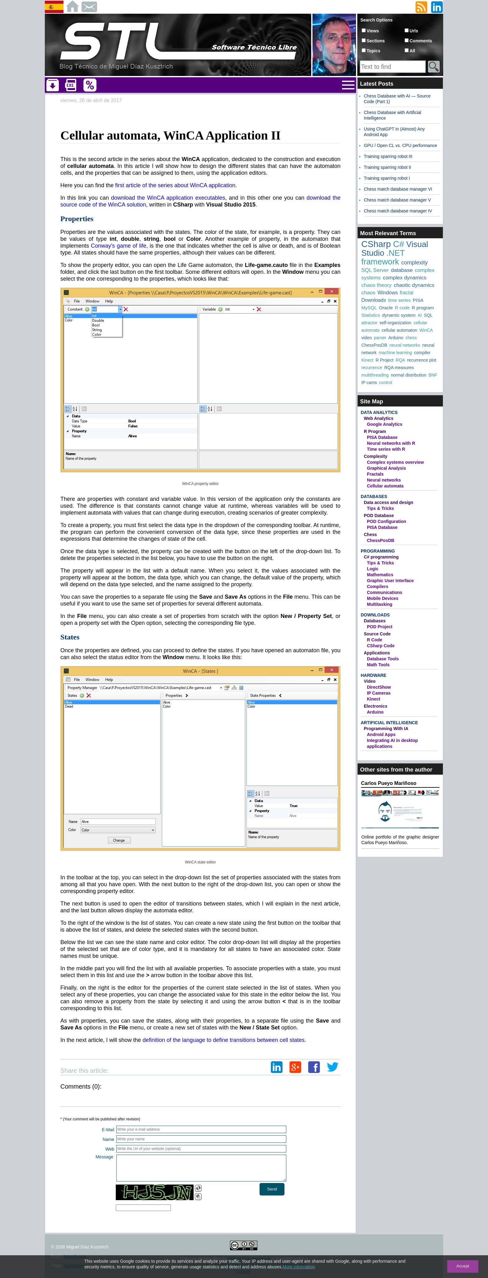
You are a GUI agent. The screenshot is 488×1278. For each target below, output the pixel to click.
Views (373, 30)
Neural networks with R (391, 443)
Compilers (377, 586)
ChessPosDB (374, 345)
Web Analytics (378, 418)
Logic (372, 568)
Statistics (370, 315)
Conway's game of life (118, 246)
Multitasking (379, 604)
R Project (385, 360)
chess (411, 337)
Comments (421, 40)
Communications (384, 592)
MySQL (369, 307)
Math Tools (378, 664)
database (402, 270)
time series (399, 300)
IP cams (369, 382)
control (385, 382)
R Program (375, 431)
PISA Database (382, 437)
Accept (462, 1266)
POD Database (379, 515)
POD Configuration (386, 521)
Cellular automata (385, 485)
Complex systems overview (395, 462)
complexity (414, 262)
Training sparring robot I (387, 178)
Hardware (373, 675)
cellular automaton (399, 330)
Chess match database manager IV (398, 210)
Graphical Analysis (386, 468)
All (412, 50)
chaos (368, 293)
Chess (370, 534)
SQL (428, 315)
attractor (369, 322)
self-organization (395, 322)
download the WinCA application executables (168, 198)
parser (380, 337)
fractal (407, 292)
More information (299, 1266)
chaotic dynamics (414, 285)
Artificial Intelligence (389, 722)
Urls (414, 30)
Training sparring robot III (388, 156)
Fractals (375, 474)
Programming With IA (386, 728)
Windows (388, 292)
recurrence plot (421, 360)
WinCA (426, 330)
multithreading (375, 375)
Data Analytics (379, 412)
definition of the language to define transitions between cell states (223, 1040)
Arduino (395, 337)
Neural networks (384, 479)
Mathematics (380, 574)
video (366, 337)
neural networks (404, 345)
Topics (373, 50)
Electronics (375, 706)
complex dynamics (404, 278)
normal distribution (408, 375)
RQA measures (399, 367)
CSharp (376, 244)
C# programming (381, 556)
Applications (377, 652)
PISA (418, 300)
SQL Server (375, 270)
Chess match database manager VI (398, 189)
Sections (376, 40)
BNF (433, 375)
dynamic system (399, 315)
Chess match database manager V (397, 199)
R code (402, 307)
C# (398, 244)
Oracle (386, 307)
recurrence (371, 367)
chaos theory (376, 285)
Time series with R (386, 449)
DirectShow (379, 687)
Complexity (375, 456)
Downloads (373, 300)
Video (370, 681)
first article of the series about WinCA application (175, 185)
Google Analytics (384, 424)
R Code (374, 639)
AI (420, 315)
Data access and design (388, 502)
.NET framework (383, 257)
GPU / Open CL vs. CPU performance (400, 145)
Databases (374, 496)
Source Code (377, 633)
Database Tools (383, 658)
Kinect (367, 360)
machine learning (395, 352)
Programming (378, 551)
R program (423, 307)
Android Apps (381, 734)
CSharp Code (381, 645)
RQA (400, 360)
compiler (422, 352)
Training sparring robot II (387, 167)
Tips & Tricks (380, 508)
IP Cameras (379, 693)
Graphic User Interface (390, 580)
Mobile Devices (382, 598)
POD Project (379, 626)
